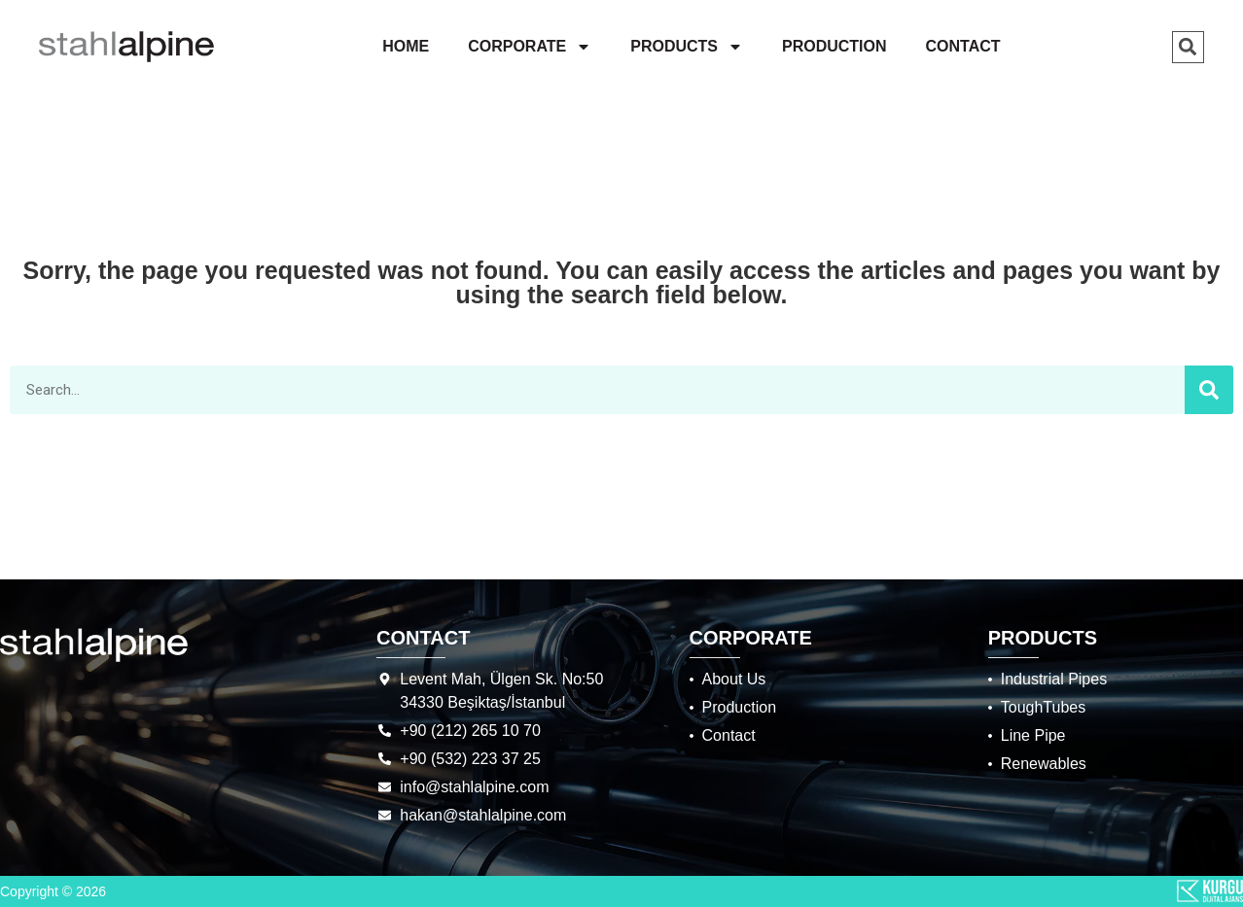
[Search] (1209, 390)
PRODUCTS (686, 46)
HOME (405, 46)
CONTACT (963, 46)
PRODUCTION (834, 46)
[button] (1188, 47)
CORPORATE (529, 46)
